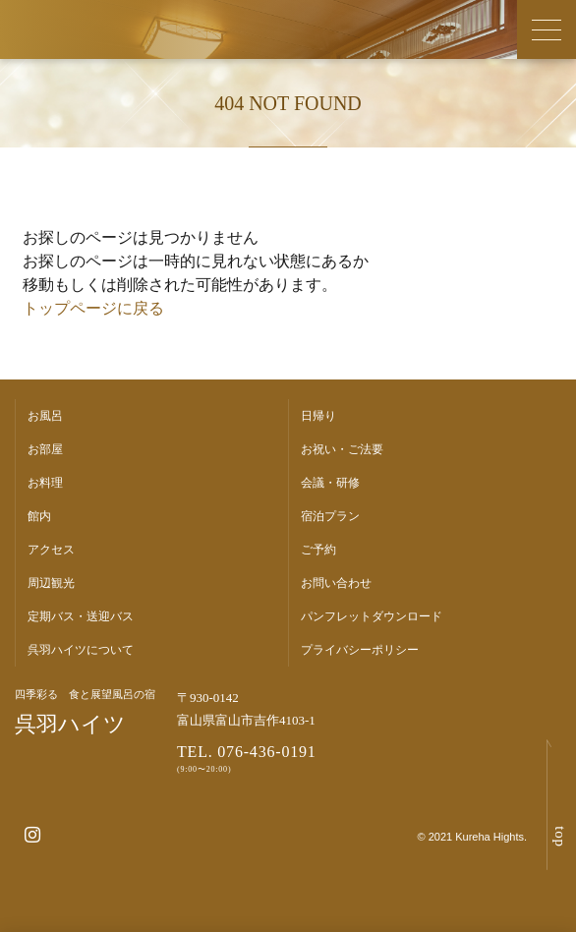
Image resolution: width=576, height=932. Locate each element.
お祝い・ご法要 (342, 449)
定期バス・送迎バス (81, 616)
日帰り (318, 416)
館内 (39, 516)
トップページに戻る (93, 308)
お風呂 (45, 416)
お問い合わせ (336, 583)
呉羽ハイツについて (81, 650)
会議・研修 (330, 483)
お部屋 (45, 449)
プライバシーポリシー (360, 650)
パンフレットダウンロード (371, 616)
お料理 (45, 483)
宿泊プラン (330, 516)
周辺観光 (51, 583)
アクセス (51, 549)
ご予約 (318, 549)
